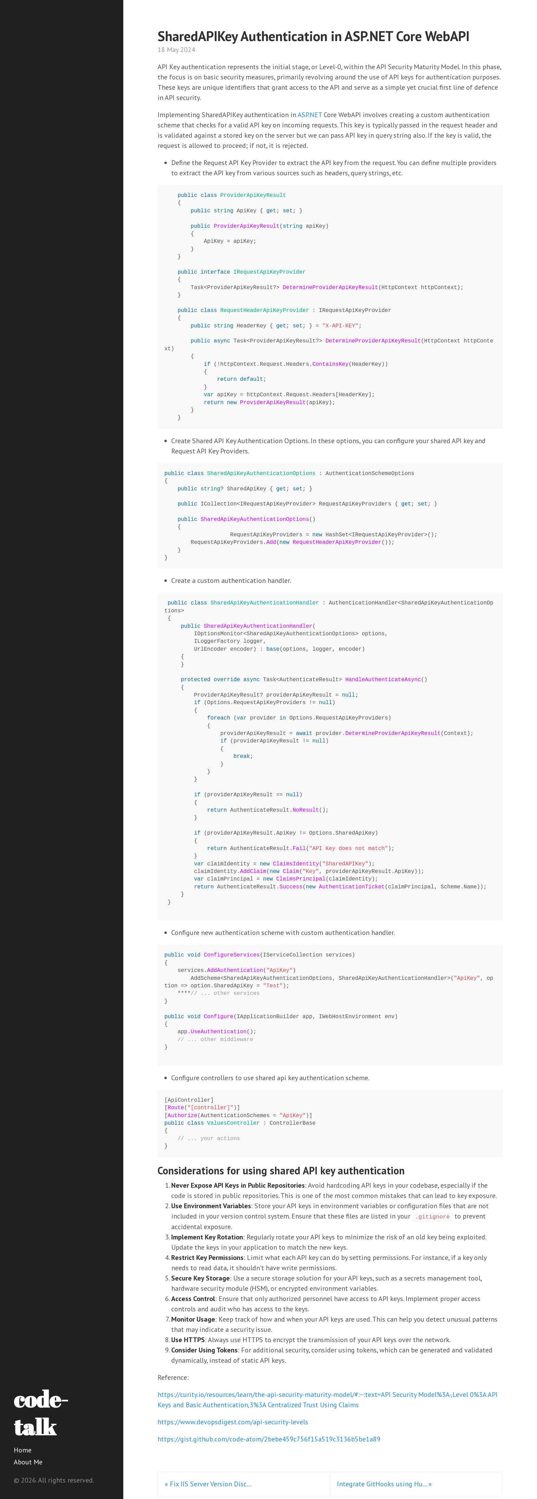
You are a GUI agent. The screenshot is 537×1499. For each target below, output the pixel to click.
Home (23, 1450)
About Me (28, 1462)
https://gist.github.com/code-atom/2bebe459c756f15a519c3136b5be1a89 (269, 1439)
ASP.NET (310, 114)
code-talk (41, 1413)
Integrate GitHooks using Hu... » (384, 1483)
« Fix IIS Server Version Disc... (208, 1483)
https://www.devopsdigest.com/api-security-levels (233, 1421)
